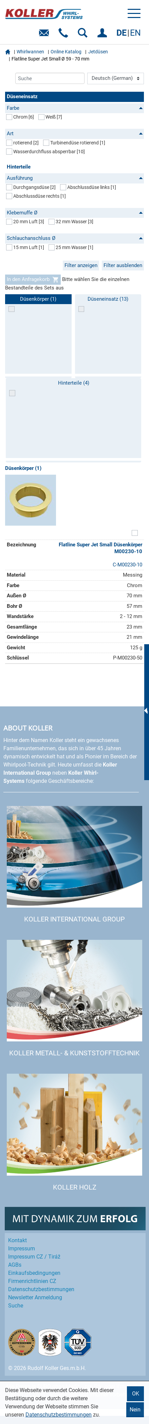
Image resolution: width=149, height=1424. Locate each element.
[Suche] (50, 78)
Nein (135, 1409)
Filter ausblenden (123, 265)
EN (135, 33)
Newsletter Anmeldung (35, 1297)
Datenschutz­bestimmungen (41, 1289)
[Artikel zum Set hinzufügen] (134, 533)
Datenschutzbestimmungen (58, 1414)
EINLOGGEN (103, 35)
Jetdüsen (98, 51)
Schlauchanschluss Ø (75, 238)
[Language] (115, 78)
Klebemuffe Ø (75, 213)
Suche (15, 1305)
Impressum (21, 1248)
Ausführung (75, 178)
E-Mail (45, 35)
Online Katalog (66, 51)
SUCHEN (84, 35)
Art (75, 133)
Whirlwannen (30, 51)
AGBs (14, 1265)
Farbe (75, 108)
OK (135, 1393)
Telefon (64, 35)
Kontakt (17, 1240)
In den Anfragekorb (33, 279)
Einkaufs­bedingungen (34, 1273)
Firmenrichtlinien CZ (32, 1281)
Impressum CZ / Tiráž (34, 1256)
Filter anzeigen (80, 265)
